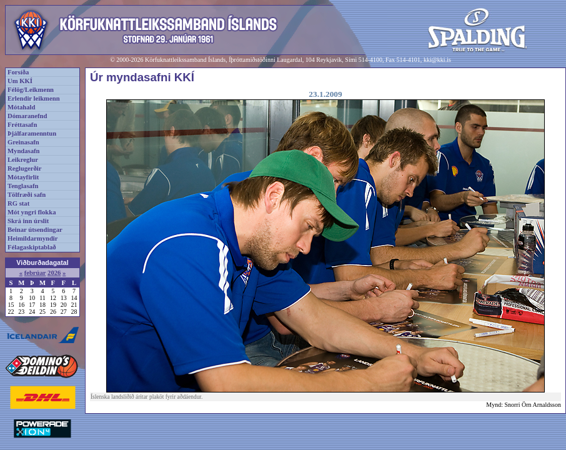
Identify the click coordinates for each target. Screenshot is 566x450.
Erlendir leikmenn (33, 98)
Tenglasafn (22, 185)
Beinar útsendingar (34, 229)
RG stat (18, 203)
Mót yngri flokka (31, 212)
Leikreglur (22, 159)
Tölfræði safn (26, 194)
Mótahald (21, 107)
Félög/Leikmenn (30, 89)
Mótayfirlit (23, 177)
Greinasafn (23, 142)
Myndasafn (23, 151)
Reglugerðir (24, 168)
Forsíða (18, 72)
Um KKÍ (19, 81)
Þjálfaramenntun (31, 133)
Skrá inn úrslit (28, 221)
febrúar (35, 272)
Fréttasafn (22, 124)
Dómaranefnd (27, 115)
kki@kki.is (437, 59)
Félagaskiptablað (31, 247)
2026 (54, 272)
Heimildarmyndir (32, 238)
